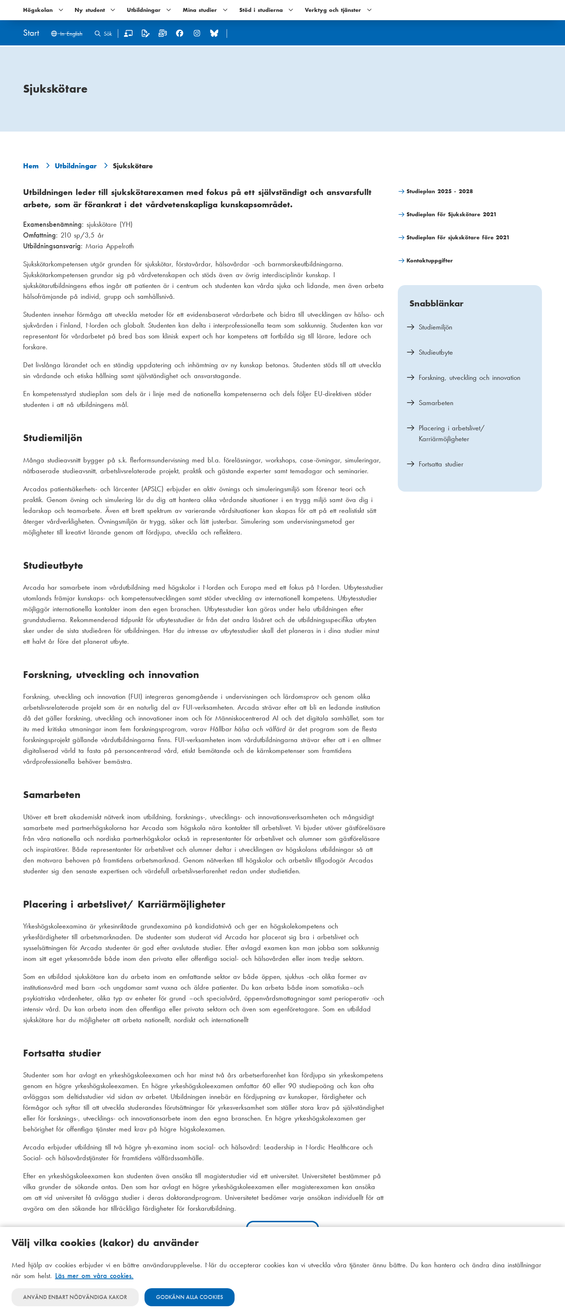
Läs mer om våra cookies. (94, 1275)
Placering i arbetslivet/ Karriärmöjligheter (452, 433)
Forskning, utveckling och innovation (469, 377)
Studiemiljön (435, 327)
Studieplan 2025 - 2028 (439, 191)
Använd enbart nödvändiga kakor (75, 1297)
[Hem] (31, 33)
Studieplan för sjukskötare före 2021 (458, 237)
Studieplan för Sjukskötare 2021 (451, 214)
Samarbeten (436, 402)
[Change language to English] (66, 34)
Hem (31, 165)
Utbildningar (76, 165)
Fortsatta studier (441, 464)
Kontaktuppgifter (429, 260)
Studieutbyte (436, 352)
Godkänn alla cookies (189, 1297)
